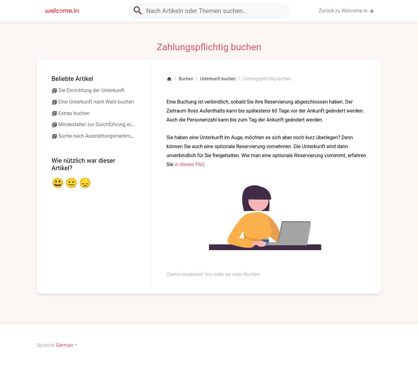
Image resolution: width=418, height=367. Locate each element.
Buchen (186, 78)
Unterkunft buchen (218, 78)
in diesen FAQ (190, 164)
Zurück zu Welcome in (346, 11)
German (64, 345)
